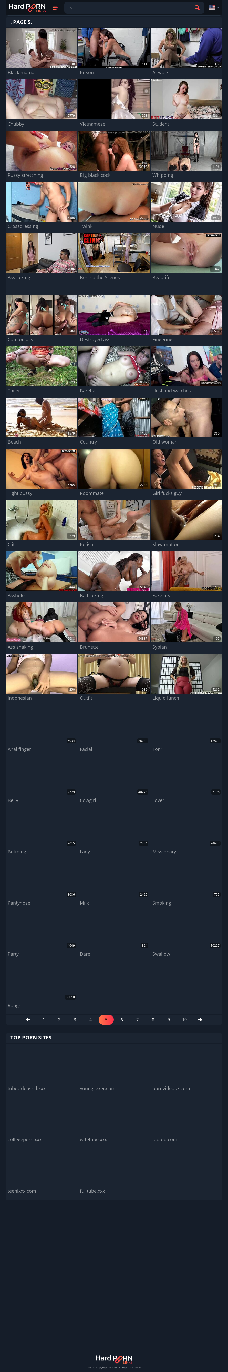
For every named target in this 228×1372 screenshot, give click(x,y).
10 (184, 1020)
